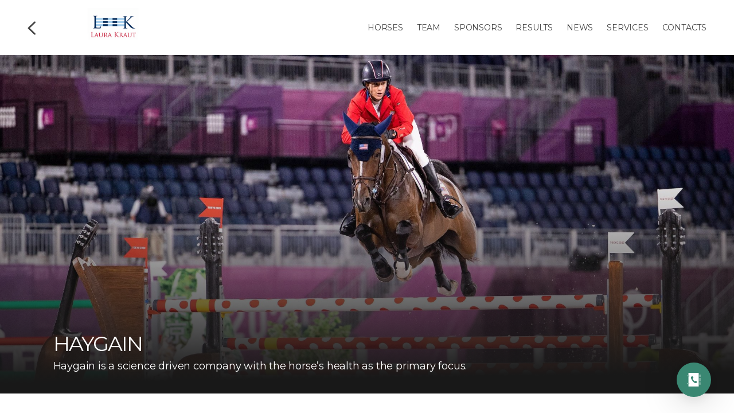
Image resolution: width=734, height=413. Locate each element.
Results (534, 27)
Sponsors (478, 27)
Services (627, 27)
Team (428, 27)
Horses (385, 27)
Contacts (684, 27)
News (580, 27)
